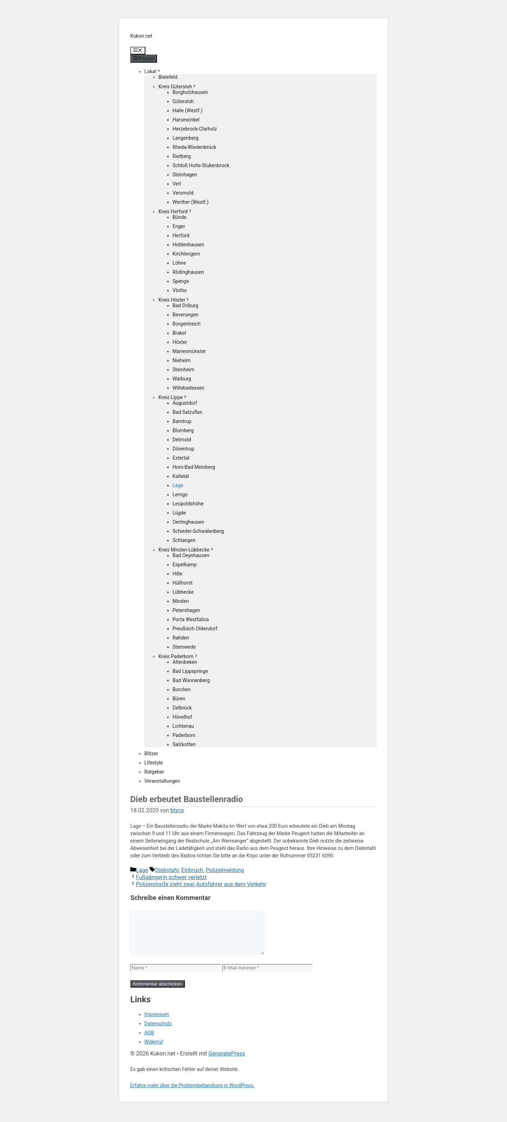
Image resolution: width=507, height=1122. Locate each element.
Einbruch (192, 870)
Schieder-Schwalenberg (198, 531)
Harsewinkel (186, 119)
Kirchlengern (186, 254)
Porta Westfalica (191, 619)
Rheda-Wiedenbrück (194, 147)
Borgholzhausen (190, 92)
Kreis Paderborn (178, 656)
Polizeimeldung (225, 870)
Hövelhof (182, 717)
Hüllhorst (183, 583)
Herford (181, 235)
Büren (179, 698)
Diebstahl (167, 870)
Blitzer (151, 753)
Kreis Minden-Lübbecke (186, 550)
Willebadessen (188, 388)
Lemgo (180, 494)
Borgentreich (186, 324)
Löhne (179, 263)
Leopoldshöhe (188, 503)
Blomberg (183, 430)
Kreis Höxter (174, 300)
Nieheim (182, 360)
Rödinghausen (188, 272)
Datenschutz (158, 1032)
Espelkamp (185, 564)
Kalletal (181, 476)
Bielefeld (167, 77)
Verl (177, 184)
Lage (178, 485)
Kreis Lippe (173, 397)
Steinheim (183, 369)
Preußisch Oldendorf (195, 628)
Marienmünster (189, 351)
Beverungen (185, 314)
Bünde (180, 217)
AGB (149, 1041)
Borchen (182, 689)
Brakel (179, 333)
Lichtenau (183, 726)
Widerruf (153, 1050)
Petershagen (186, 610)
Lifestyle (153, 762)
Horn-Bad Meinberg (194, 467)
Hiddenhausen (188, 244)
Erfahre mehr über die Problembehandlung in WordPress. (192, 1094)
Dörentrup (183, 449)
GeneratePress (226, 1062)
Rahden (181, 638)
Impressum (156, 1023)
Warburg (182, 379)
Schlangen (184, 540)
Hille (177, 573)
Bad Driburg (185, 305)
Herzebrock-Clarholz (195, 129)
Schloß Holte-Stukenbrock (201, 165)
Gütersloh (183, 101)
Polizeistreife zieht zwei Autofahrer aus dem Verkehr (201, 884)
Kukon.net (141, 36)
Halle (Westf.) (187, 110)
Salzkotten (184, 744)
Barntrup (182, 421)
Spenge (181, 281)
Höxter (180, 342)
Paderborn (184, 735)
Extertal (181, 458)
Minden (181, 601)
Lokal (152, 71)
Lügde (179, 513)
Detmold (182, 439)
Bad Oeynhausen (191, 555)
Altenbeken (185, 662)
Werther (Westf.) (190, 202)
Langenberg (186, 138)
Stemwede (184, 647)
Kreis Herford (175, 211)
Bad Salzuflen (187, 412)
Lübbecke (183, 592)
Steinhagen (185, 174)
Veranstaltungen (162, 781)
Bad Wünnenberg (191, 680)
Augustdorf (185, 403)
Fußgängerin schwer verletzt (171, 877)
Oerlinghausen (188, 522)
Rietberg (182, 156)
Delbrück (182, 708)
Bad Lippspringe (190, 671)
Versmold (183, 193)
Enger (179, 226)
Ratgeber (154, 772)
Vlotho (180, 290)
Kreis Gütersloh (177, 86)
